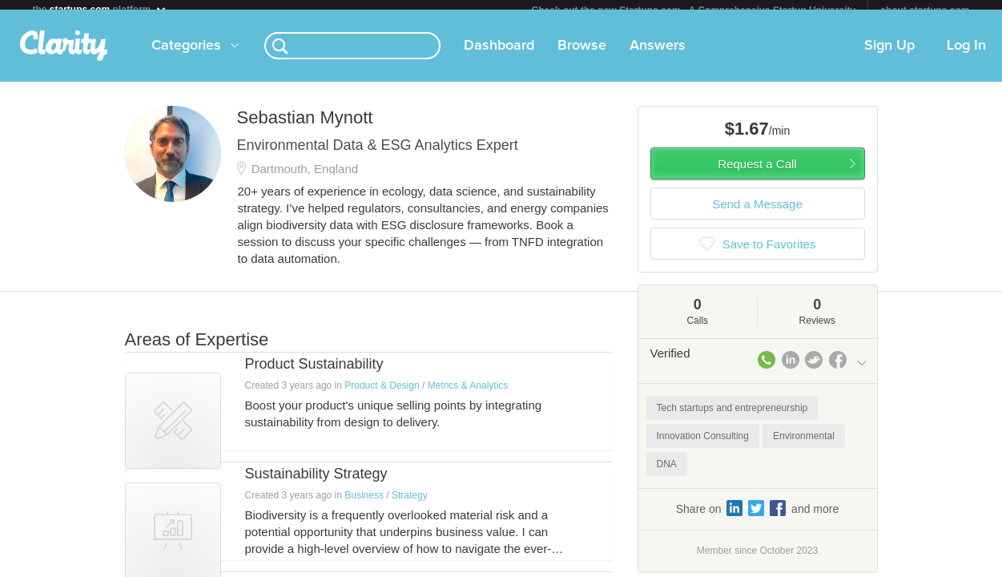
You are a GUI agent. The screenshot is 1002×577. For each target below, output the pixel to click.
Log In (966, 55)
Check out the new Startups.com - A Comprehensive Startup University (694, 10)
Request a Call (757, 173)
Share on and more (757, 518)
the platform (100, 9)
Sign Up (889, 55)
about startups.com (924, 10)
